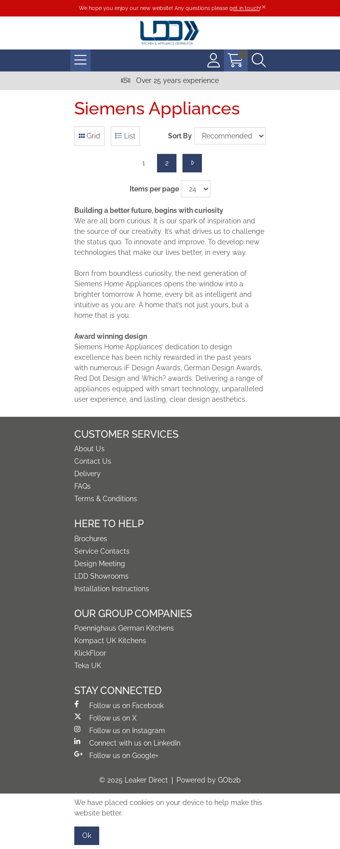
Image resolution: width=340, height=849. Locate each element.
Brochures (90, 539)
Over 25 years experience (170, 80)
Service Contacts (102, 551)
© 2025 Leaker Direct (133, 780)
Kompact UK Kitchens (110, 641)
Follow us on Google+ (116, 755)
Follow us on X (105, 717)
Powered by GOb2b (208, 780)
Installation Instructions (111, 589)
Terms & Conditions (105, 499)
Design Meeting (99, 564)
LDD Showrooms (101, 576)
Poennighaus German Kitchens (124, 628)
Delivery (87, 474)
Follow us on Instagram (119, 730)
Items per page (154, 189)
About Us (89, 449)
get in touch (244, 7)
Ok (86, 836)
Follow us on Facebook (119, 705)
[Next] (192, 163)
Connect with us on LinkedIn (127, 742)
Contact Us (92, 461)
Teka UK (87, 666)
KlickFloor (90, 653)
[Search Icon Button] (259, 60)
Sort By (180, 136)
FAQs (82, 486)
